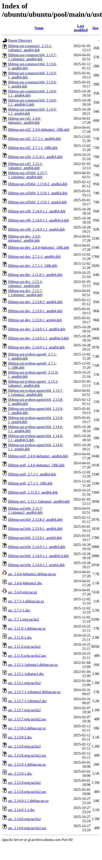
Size (95, 28)
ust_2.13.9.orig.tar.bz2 (24, 782)
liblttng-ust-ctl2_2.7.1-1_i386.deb (32, 148)
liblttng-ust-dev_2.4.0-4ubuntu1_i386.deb (38, 247)
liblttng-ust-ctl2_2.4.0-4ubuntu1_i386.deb (38, 130)
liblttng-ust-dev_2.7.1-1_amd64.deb (34, 256)
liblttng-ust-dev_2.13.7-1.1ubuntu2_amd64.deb (25, 293)
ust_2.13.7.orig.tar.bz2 (24, 710)
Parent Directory (20, 40)
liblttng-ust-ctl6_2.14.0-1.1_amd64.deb (36, 211)
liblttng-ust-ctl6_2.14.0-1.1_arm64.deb (36, 229)
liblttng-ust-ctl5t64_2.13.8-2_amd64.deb (37, 184)
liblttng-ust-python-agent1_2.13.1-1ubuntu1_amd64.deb (33, 383)
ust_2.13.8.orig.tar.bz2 (24, 746)
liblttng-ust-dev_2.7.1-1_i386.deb (32, 266)
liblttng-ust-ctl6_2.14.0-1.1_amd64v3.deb (38, 220)
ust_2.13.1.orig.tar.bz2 (24, 683)
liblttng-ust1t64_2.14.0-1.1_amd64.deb (36, 547)
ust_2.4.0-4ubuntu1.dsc (25, 583)
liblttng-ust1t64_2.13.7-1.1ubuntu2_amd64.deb (25, 510)
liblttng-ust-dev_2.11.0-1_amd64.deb (35, 275)
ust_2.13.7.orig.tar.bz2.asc (27, 719)
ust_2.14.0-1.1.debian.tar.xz (28, 801)
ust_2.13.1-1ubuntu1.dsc (26, 674)
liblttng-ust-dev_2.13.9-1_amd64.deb (35, 311)
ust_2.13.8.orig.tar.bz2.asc (27, 755)
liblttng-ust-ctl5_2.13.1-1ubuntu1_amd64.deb (25, 166)
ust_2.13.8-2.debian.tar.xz (27, 728)
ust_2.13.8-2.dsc (20, 737)
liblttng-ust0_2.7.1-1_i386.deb (30, 483)
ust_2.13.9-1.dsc (20, 773)
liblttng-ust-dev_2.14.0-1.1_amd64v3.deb (38, 338)
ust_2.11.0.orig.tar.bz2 (24, 646)
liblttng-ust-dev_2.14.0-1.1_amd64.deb (36, 329)
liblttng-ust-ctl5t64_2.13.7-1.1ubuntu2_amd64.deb (27, 175)
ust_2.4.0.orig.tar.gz (22, 592)
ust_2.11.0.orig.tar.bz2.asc (27, 656)
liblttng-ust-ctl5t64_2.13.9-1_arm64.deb (37, 202)
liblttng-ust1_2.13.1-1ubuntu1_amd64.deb (39, 501)
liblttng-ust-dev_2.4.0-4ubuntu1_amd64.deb (24, 238)
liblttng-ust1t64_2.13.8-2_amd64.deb (35, 519)
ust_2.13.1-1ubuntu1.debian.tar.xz (33, 665)
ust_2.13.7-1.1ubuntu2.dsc (27, 701)
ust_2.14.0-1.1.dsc (21, 810)
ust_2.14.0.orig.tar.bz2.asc (27, 828)
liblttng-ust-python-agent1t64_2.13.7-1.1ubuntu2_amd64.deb (35, 393)
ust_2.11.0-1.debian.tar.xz (27, 628)
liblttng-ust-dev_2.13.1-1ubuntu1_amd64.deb (25, 284)
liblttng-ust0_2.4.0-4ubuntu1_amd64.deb (38, 456)
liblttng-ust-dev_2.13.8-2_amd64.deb (35, 302)
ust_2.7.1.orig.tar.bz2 (23, 619)
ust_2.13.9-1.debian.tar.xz (27, 764)
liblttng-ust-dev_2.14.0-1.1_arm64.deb (36, 347)
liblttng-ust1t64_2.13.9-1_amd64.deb (35, 529)
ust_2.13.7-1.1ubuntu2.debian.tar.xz (34, 692)
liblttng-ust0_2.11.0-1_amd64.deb (33, 492)
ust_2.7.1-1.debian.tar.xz (26, 601)
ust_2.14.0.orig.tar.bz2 (24, 819)
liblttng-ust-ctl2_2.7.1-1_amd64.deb (34, 139)
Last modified (80, 28)
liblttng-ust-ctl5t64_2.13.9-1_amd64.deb (37, 193)
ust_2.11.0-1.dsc (20, 637)
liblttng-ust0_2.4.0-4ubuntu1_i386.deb (36, 465)
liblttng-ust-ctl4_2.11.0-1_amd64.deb (35, 157)
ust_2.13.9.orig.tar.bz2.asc (27, 792)
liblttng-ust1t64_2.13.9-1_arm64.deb (35, 538)
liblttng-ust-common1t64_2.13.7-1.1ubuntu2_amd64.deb (32, 57)
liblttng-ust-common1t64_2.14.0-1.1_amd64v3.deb (32, 102)
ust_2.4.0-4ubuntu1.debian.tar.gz (32, 574)
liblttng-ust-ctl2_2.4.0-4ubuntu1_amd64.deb (24, 120)
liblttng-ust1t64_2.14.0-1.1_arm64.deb (36, 565)
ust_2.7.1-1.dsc (19, 610)
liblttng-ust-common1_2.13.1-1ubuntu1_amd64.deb (30, 48)
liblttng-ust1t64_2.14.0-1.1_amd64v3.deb (38, 556)
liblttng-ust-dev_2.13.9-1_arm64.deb (35, 320)
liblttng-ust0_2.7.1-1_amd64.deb (32, 474)
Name (39, 28)
